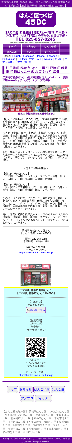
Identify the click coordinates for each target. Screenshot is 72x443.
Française (28, 56)
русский (48, 59)
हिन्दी (31, 59)
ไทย (38, 59)
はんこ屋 (12, 52)
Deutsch (22, 59)
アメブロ (31, 52)
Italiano (40, 56)
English (16, 56)
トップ (11, 46)
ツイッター (50, 52)
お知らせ (31, 46)
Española (52, 56)
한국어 (58, 59)
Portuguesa (8, 59)
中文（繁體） (24, 62)
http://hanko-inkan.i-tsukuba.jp (36, 252)
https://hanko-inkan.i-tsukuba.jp (36, 375)
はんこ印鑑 (50, 46)
